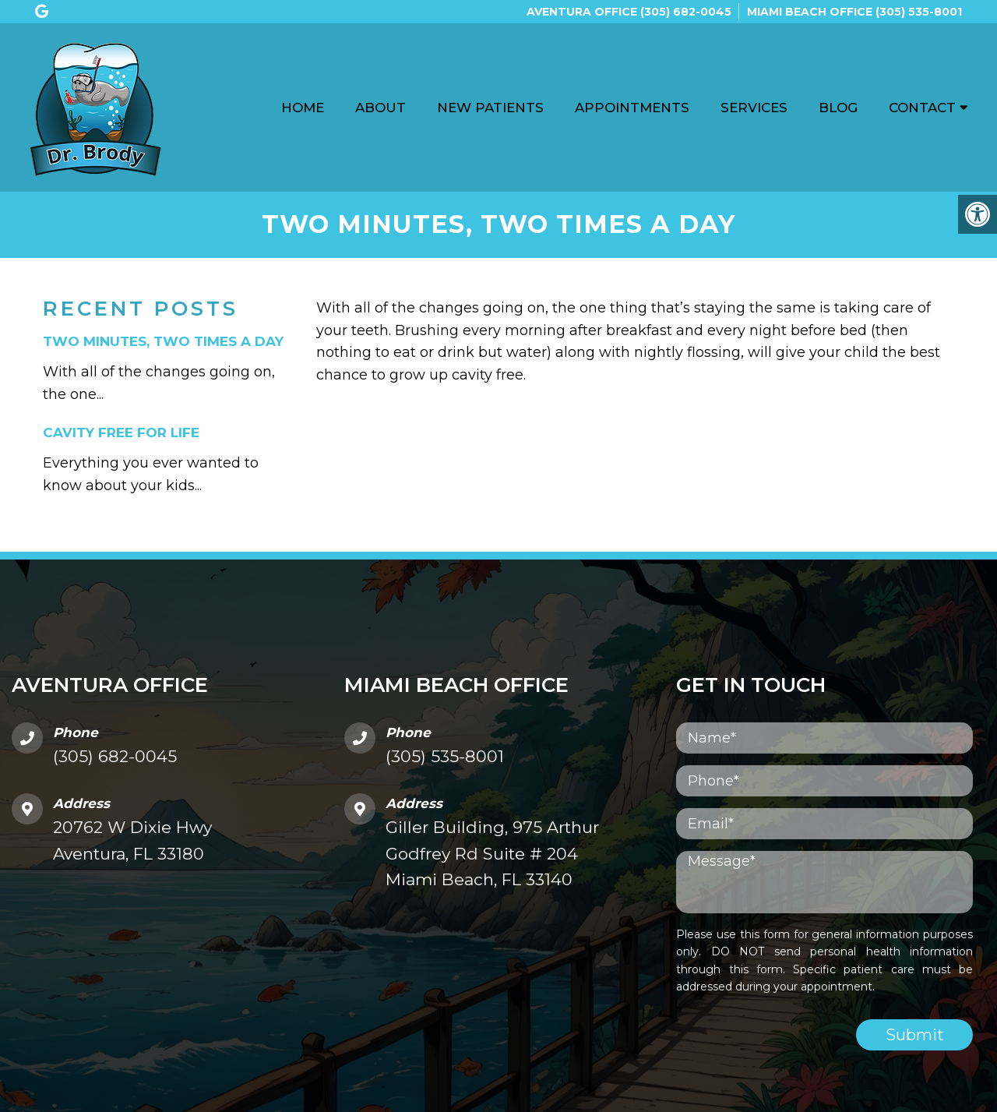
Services (753, 107)
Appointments (632, 107)
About (380, 107)
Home (302, 107)
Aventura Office (583, 12)
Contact (922, 107)
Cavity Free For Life (121, 432)
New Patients (490, 107)
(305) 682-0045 (685, 12)
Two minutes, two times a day (163, 341)
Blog (838, 107)
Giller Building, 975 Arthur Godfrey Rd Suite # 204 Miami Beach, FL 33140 (492, 853)
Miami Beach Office (811, 12)
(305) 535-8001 (918, 12)
